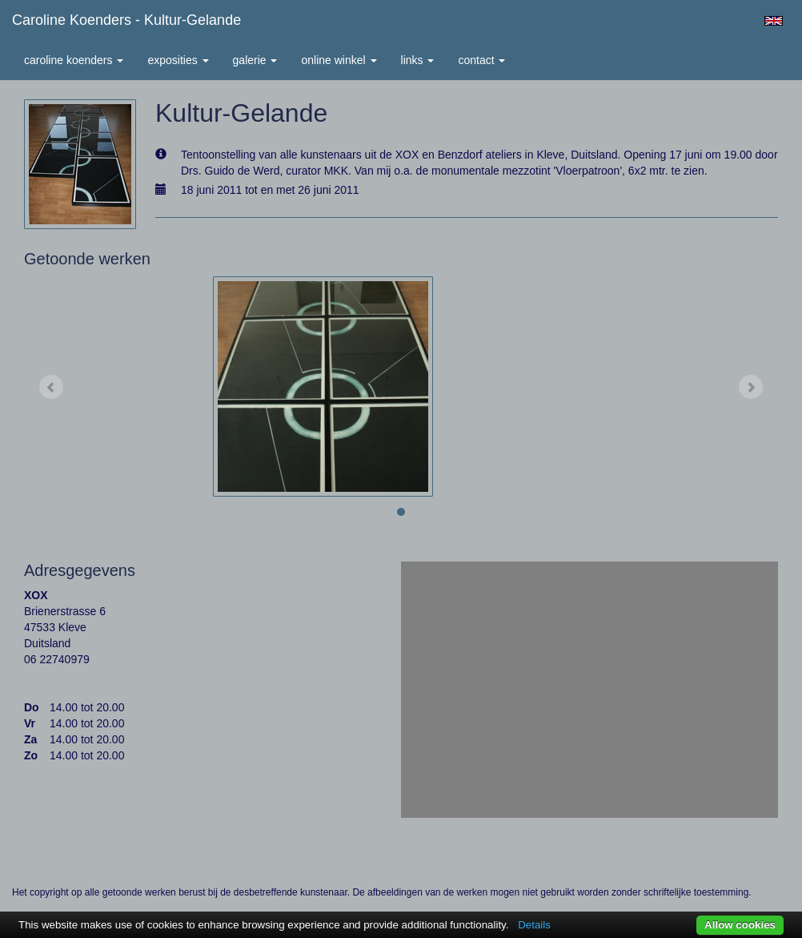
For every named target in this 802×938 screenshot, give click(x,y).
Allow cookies (740, 925)
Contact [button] (481, 60)
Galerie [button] (255, 60)
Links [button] (418, 60)
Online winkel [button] (338, 60)
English (773, 21)
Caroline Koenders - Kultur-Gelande (126, 20)
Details (534, 925)
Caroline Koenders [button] (73, 60)
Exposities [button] (177, 60)
